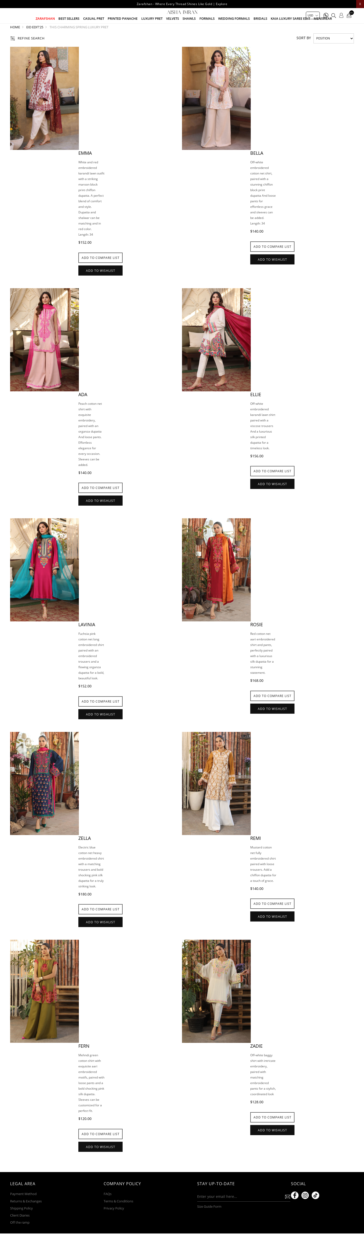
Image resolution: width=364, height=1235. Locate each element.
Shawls (189, 30)
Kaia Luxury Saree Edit (290, 30)
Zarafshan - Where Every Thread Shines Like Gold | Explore (182, 4)
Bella (256, 167)
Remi (255, 852)
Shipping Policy (21, 1225)
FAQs (107, 1211)
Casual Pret (93, 30)
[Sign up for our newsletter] (235, 1214)
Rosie (256, 639)
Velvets (172, 30)
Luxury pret (152, 30)
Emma (85, 167)
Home (15, 41)
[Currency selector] (313, 15)
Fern (83, 1061)
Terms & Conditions (118, 1218)
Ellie (255, 409)
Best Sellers (68, 30)
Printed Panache (123, 30)
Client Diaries (20, 1232)
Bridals (260, 30)
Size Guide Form (209, 1223)
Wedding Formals (234, 30)
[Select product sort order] (333, 53)
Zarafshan (45, 30)
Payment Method (23, 1211)
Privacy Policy (114, 1225)
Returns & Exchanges (26, 1218)
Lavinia (86, 639)
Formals (207, 30)
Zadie (256, 1061)
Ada (82, 409)
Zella (84, 852)
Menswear (323, 30)
